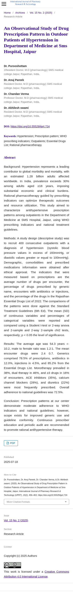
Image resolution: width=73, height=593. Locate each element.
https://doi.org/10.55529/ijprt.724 (30, 126)
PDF (12, 443)
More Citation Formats (18, 501)
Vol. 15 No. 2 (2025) (41, 12)
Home (7, 12)
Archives (20, 12)
